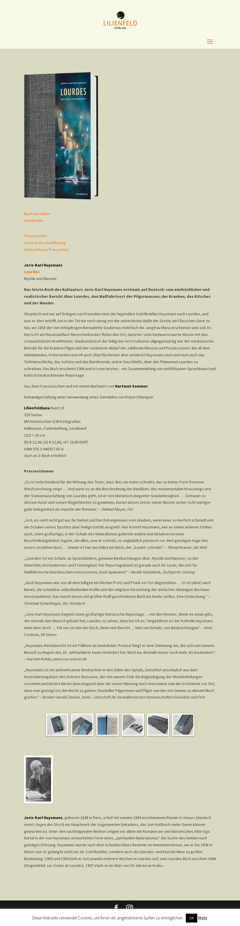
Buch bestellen (37, 213)
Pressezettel (35, 235)
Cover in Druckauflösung (45, 242)
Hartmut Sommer (131, 386)
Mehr (203, 918)
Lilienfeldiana (37, 408)
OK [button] (191, 918)
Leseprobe (33, 220)
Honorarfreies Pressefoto (46, 249)
